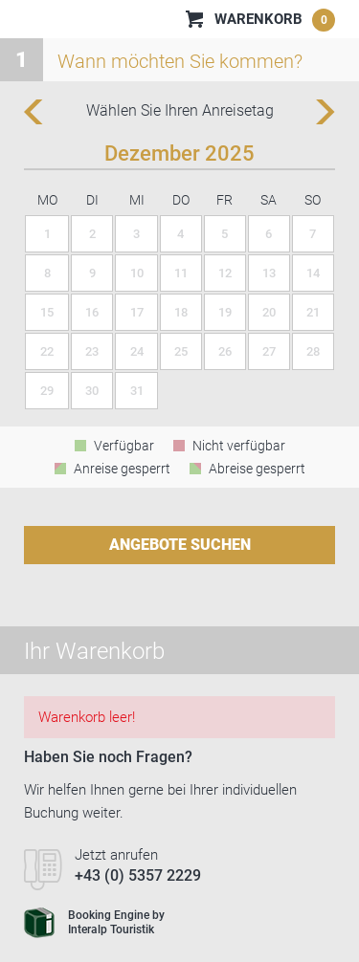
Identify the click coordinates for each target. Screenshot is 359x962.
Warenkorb (274, 20)
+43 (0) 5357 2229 (138, 875)
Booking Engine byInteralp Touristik (94, 922)
